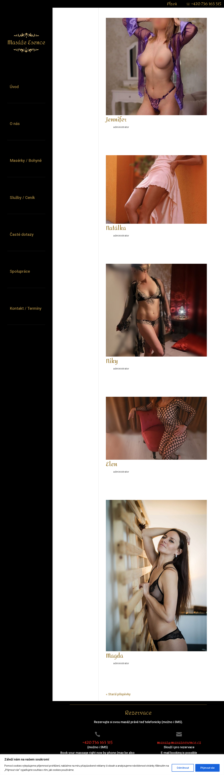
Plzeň (172, 4)
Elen (111, 464)
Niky (112, 361)
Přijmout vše (207, 767)
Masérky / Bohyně (26, 160)
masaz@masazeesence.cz (179, 743)
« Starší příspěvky (118, 694)
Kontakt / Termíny (25, 308)
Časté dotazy (22, 234)
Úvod (14, 86)
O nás (15, 123)
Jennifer (116, 119)
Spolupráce (20, 271)
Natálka (116, 228)
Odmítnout (183, 767)
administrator (121, 127)
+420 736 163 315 (203, 4)
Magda (114, 656)
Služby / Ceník (22, 197)
